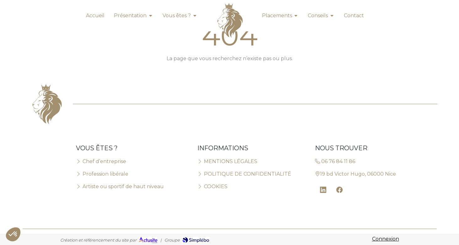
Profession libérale (102, 174)
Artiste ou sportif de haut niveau (120, 186)
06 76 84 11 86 (335, 161)
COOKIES (212, 186)
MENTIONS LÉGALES (227, 161)
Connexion (385, 239)
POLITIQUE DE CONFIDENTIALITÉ (244, 174)
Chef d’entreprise (101, 161)
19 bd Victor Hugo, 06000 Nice (355, 174)
